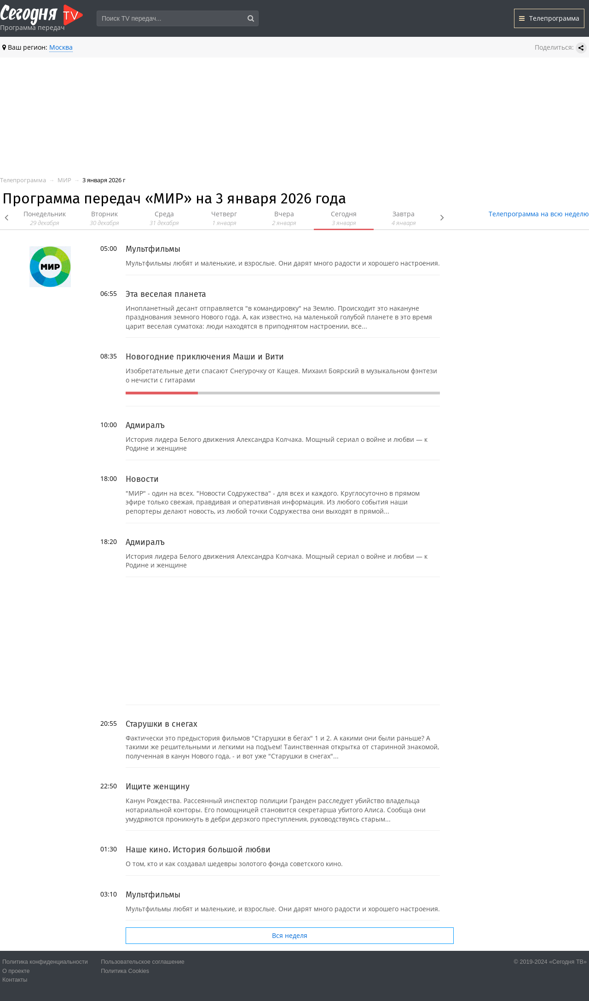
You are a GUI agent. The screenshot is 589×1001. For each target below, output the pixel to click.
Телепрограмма (549, 18)
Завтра (403, 218)
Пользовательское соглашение (142, 962)
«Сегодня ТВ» (568, 962)
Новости (142, 479)
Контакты (14, 980)
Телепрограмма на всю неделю (539, 213)
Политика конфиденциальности (45, 962)
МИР (64, 180)
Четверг (224, 218)
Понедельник (45, 218)
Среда (164, 218)
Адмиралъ (145, 425)
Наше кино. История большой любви (198, 850)
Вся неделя (289, 935)
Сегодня (344, 218)
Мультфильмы (153, 249)
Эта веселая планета (166, 294)
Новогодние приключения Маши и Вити (205, 357)
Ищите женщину (158, 786)
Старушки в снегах (161, 724)
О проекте (15, 971)
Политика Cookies (125, 971)
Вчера (284, 218)
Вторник (104, 218)
